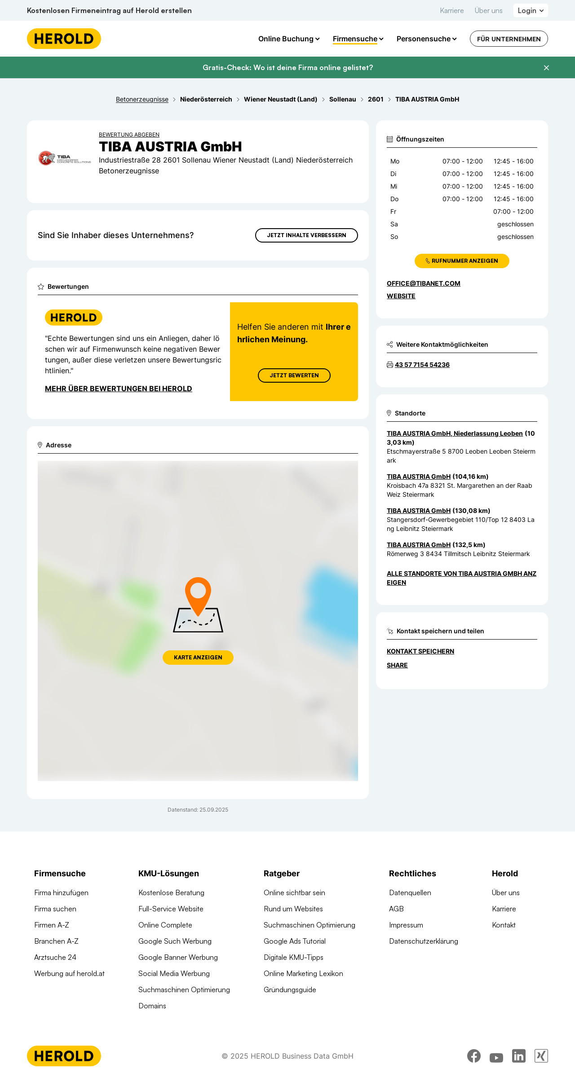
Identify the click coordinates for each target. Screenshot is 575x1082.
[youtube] (496, 1057)
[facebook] (474, 1057)
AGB (396, 908)
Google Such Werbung (175, 940)
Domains (152, 1005)
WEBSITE (401, 296)
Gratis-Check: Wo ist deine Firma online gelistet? (288, 67)
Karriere (452, 10)
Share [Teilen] (397, 665)
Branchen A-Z (56, 940)
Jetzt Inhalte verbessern (306, 235)
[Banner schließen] (546, 67)
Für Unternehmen (509, 39)
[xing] (541, 1057)
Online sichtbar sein (294, 892)
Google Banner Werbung (178, 957)
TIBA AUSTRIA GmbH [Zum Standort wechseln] (419, 476)
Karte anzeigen (198, 657)
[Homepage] (64, 38)
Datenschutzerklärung (423, 940)
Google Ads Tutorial (295, 940)
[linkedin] (519, 1057)
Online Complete (165, 924)
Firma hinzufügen (61, 892)
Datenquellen (410, 892)
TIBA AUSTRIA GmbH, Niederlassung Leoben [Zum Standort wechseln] (455, 433)
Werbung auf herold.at (69, 973)
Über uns (489, 10)
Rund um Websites (293, 908)
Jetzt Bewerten (294, 375)
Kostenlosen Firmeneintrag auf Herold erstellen (109, 10)
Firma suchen (55, 908)
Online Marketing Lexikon (303, 973)
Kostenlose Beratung (171, 892)
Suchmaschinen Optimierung (184, 989)
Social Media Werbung (174, 973)
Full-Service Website (170, 908)
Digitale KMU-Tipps (293, 957)
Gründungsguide (290, 989)
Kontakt (504, 924)
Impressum (406, 924)
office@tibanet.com (423, 283)
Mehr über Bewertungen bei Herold (118, 388)
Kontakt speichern (420, 651)
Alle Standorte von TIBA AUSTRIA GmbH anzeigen (461, 578)
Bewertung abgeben (129, 134)
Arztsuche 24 (55, 957)
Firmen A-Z (51, 924)
